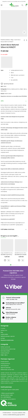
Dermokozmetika (5, 351)
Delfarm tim (4, 330)
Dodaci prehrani (5, 353)
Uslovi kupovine (5, 365)
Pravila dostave (5, 361)
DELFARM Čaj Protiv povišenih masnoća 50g (13, 254)
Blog (2, 332)
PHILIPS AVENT (8, 93)
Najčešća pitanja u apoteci (8, 336)
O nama (3, 328)
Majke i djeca (23, 89)
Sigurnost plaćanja (5, 367)
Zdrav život (3, 91)
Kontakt (3, 338)
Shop (12, 39)
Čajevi (2, 253)
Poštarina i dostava (7, 229)
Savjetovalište (4, 334)
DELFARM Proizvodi (8, 253)
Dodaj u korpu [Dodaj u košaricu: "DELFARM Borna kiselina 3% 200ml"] (22, 260)
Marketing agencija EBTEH (18, 414)
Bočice (9, 89)
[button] (11, 265)
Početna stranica (5, 39)
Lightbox (24, 32)
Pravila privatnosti (5, 363)
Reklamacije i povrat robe (7, 369)
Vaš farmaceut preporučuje (8, 349)
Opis (2, 101)
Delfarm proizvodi (5, 347)
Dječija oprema (15, 89)
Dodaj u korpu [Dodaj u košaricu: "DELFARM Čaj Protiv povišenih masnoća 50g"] (8, 260)
